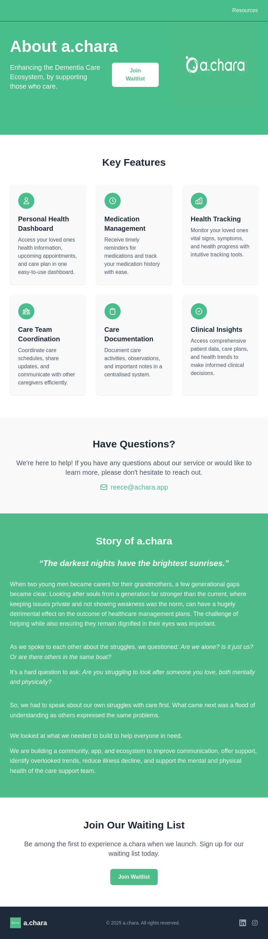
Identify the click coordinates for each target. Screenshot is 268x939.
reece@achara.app (139, 487)
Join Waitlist (135, 75)
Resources (245, 10)
